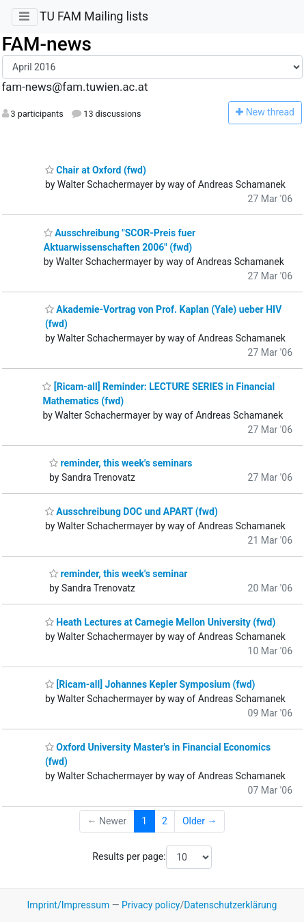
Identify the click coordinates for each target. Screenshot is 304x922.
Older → (199, 820)
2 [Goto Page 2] (164, 820)
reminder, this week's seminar (118, 573)
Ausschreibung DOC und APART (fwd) (131, 511)
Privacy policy (151, 904)
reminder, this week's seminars (121, 463)
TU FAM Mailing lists (94, 16)
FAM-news (47, 44)
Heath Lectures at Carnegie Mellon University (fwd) (160, 622)
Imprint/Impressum (68, 904)
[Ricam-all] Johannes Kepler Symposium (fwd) (150, 684)
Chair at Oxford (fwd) (95, 170)
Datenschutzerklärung (230, 904)
